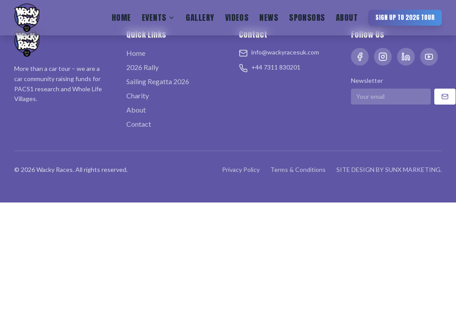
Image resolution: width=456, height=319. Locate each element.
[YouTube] (429, 57)
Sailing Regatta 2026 (157, 81)
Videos (237, 17)
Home (121, 17)
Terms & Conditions (298, 169)
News (268, 17)
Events (158, 17)
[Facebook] (360, 57)
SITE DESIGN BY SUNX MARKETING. (389, 169)
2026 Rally (142, 67)
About (347, 17)
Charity (137, 95)
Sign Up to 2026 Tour (405, 17)
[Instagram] (383, 57)
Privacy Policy (241, 169)
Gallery (200, 17)
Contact (138, 124)
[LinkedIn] (406, 57)
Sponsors (307, 17)
